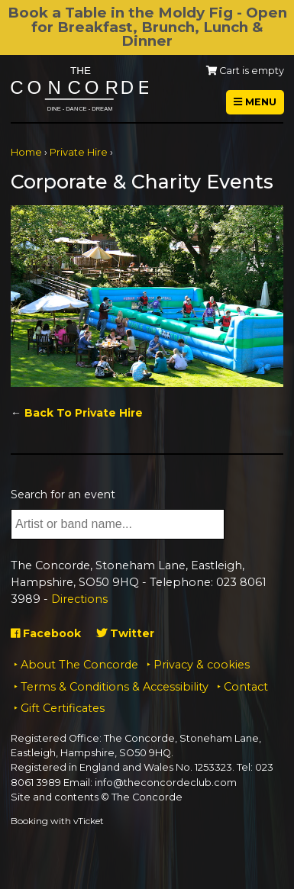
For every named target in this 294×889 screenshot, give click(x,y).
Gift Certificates (63, 708)
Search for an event (63, 494)
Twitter (125, 633)
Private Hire (79, 152)
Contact (246, 687)
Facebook (46, 633)
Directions (79, 599)
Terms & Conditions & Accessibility (114, 687)
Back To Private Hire (83, 413)
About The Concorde (79, 665)
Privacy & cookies (201, 665)
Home (26, 152)
